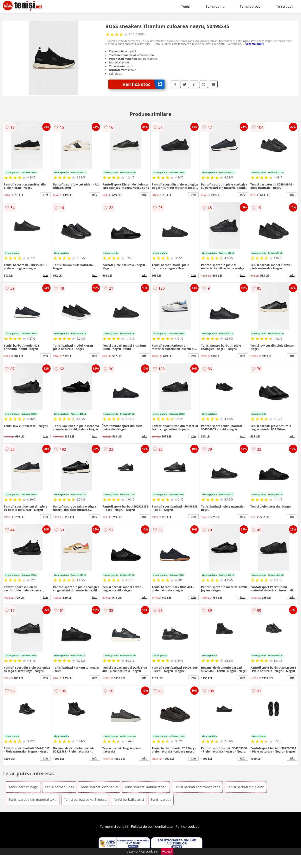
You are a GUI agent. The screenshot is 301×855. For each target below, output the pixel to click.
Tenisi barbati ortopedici (99, 787)
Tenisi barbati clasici (128, 799)
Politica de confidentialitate (152, 826)
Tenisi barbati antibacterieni (145, 787)
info (45, 194)
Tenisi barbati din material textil (32, 799)
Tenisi (185, 6)
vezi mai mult (254, 44)
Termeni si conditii (114, 826)
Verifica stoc (144, 84)
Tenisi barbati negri (23, 787)
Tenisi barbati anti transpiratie (197, 787)
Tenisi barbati (250, 6)
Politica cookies (187, 826)
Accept (167, 851)
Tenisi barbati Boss (59, 787)
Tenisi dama (215, 6)
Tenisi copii (284, 6)
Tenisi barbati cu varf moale (85, 799)
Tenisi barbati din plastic (245, 787)
